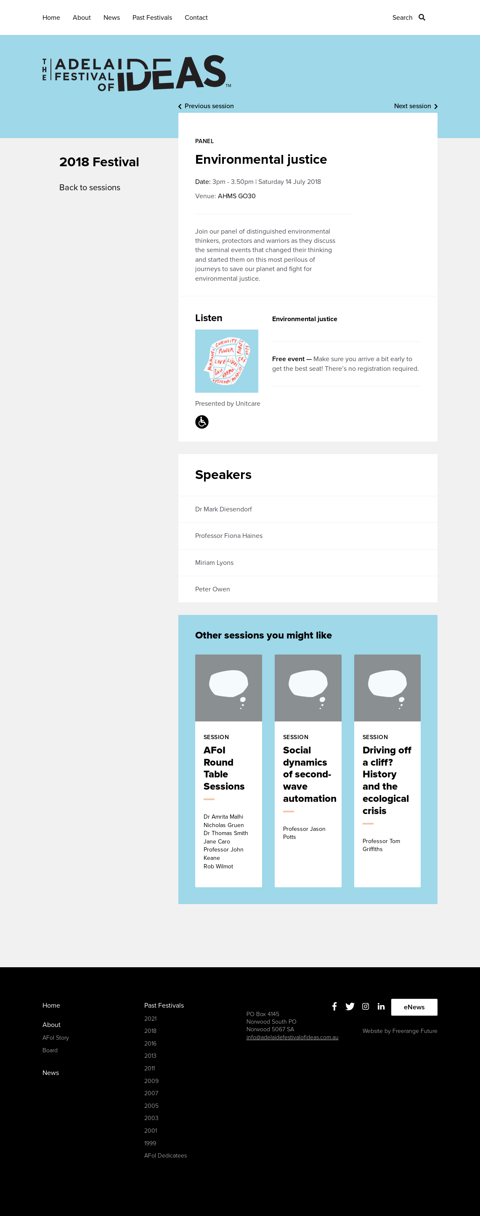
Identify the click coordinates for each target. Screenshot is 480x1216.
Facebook (334, 1006)
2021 (150, 1018)
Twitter (350, 1006)
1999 (150, 1143)
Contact (196, 17)
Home (51, 17)
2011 (149, 1068)
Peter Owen (212, 589)
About (82, 17)
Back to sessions (89, 188)
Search (402, 17)
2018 (150, 1031)
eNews (414, 1007)
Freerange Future (415, 1031)
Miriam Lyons (214, 563)
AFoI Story (55, 1037)
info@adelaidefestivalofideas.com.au (293, 1037)
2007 (151, 1093)
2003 (151, 1118)
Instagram (365, 1006)
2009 (151, 1081)
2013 (150, 1055)
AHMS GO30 (237, 196)
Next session (412, 106)
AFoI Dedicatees (165, 1155)
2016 (150, 1043)
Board (50, 1050)
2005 (151, 1106)
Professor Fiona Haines (229, 536)
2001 (150, 1130)
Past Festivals (152, 17)
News (111, 17)
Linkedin (381, 1006)
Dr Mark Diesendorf (223, 509)
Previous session (209, 106)
